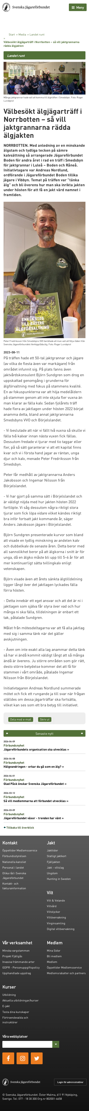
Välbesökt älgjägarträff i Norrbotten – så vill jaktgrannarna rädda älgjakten (41, 43)
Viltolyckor (53, 911)
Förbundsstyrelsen (14, 856)
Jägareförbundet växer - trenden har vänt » (34, 818)
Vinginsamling (56, 923)
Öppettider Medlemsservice (19, 850)
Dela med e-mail (20, 719)
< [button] (7, 733)
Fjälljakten (53, 862)
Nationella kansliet (14, 862)
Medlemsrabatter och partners (66, 973)
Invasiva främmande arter (18, 962)
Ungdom (52, 873)
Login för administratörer (70, 1082)
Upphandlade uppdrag (16, 973)
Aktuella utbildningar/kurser (20, 1000)
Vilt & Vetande (56, 900)
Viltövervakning (56, 917)
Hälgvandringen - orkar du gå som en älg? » (34, 766)
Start (12, 34)
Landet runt (37, 34)
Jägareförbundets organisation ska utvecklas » (36, 749)
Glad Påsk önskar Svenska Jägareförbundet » (35, 784)
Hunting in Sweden (59, 879)
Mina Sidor (53, 950)
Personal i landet (13, 867)
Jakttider (52, 850)
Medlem (52, 962)
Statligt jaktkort (56, 856)
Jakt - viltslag (55, 867)
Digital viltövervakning (61, 929)
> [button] (82, 733)
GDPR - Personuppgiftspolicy (21, 967)
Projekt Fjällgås (12, 956)
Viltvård (52, 906)
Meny (78, 7)
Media (22, 34)
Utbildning (9, 994)
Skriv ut (44, 719)
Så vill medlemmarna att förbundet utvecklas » (36, 801)
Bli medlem (54, 956)
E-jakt (6, 1006)
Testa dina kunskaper (15, 1012)
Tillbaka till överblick (20, 827)
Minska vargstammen (16, 950)
